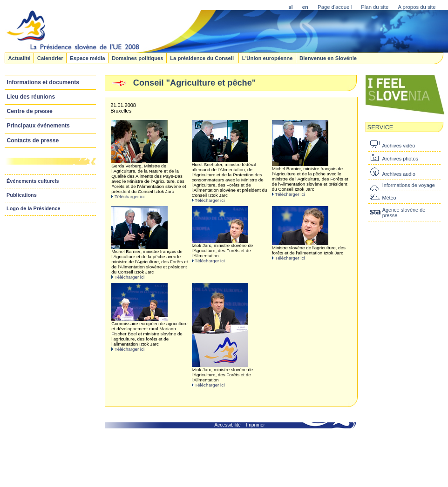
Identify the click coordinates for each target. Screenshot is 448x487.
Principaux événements (38, 125)
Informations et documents (43, 82)
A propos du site (416, 7)
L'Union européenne (267, 57)
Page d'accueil (335, 7)
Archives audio (398, 174)
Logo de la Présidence (34, 208)
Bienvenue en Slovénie (328, 57)
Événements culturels (33, 181)
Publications (22, 195)
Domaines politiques (137, 57)
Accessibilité (227, 424)
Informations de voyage (408, 185)
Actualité (19, 57)
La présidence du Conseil (202, 57)
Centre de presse (30, 111)
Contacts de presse (33, 140)
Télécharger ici (129, 196)
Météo (389, 197)
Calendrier (50, 57)
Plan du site (374, 7)
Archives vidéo (398, 145)
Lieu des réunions (31, 96)
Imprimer (255, 424)
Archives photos (400, 158)
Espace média (87, 57)
